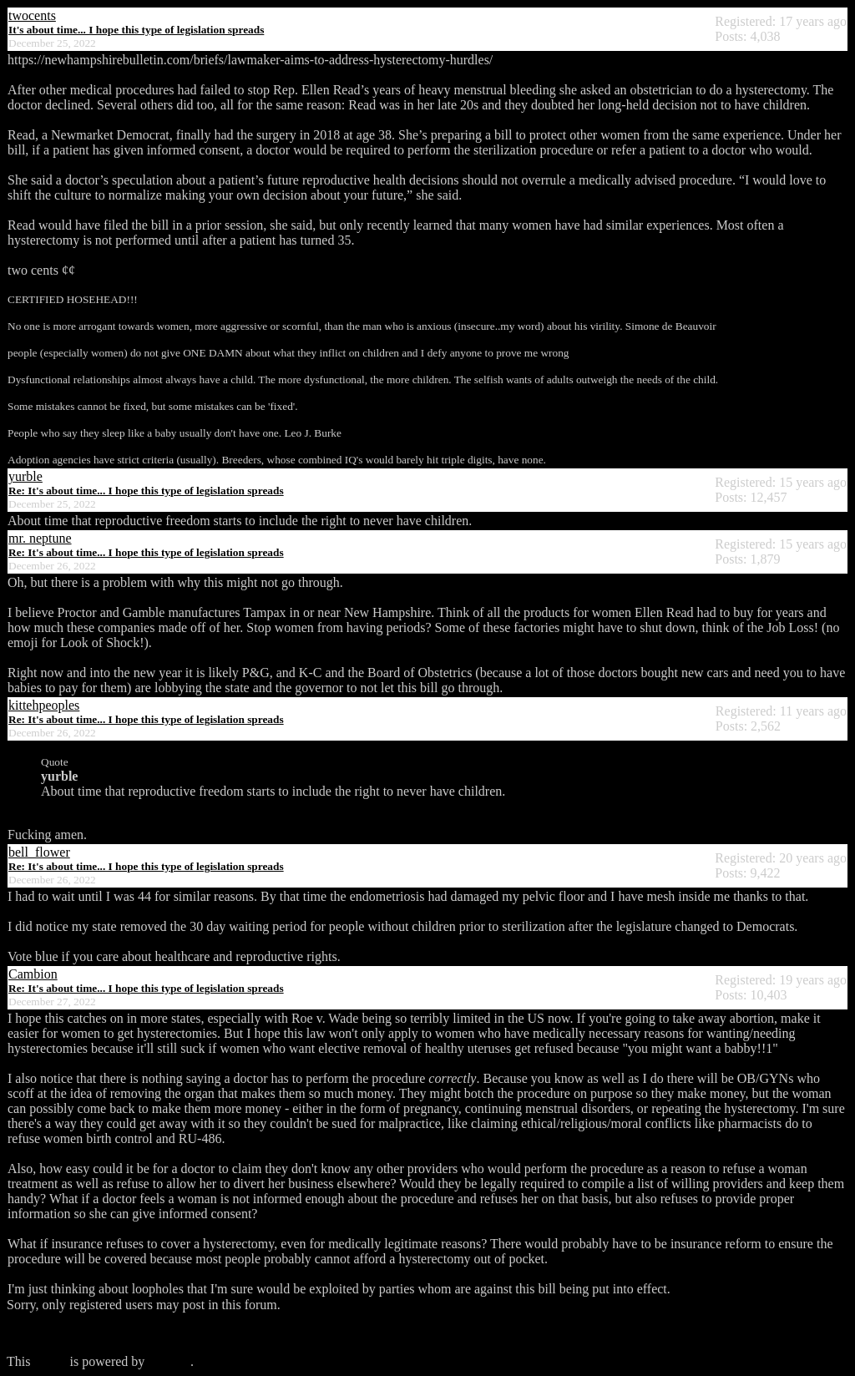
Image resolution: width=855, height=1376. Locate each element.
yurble (25, 476)
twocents (32, 15)
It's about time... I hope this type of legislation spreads (136, 29)
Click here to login (57, 1333)
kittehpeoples (43, 705)
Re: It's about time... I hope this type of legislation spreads (146, 490)
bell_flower (39, 852)
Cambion (33, 974)
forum (49, 1361)
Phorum (169, 1361)
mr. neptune (40, 538)
